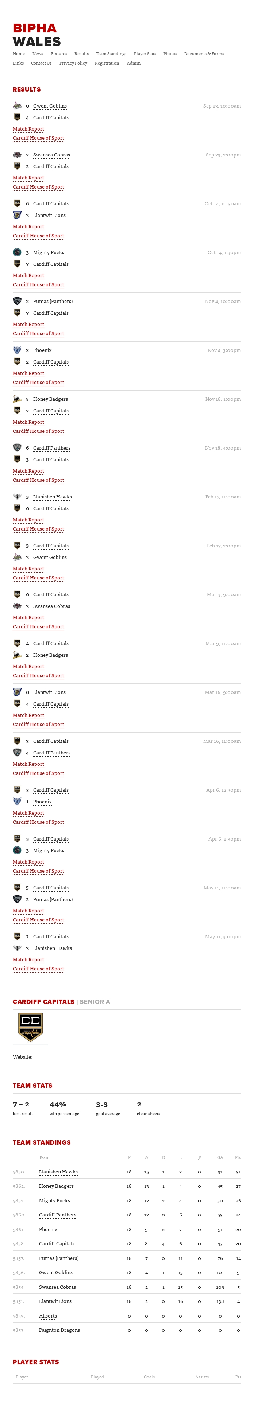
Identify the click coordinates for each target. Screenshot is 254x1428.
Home (19, 53)
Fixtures (59, 53)
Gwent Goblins (50, 105)
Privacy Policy (73, 62)
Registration (107, 62)
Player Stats (145, 53)
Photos (170, 53)
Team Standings (111, 53)
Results (81, 53)
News (37, 53)
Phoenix (42, 350)
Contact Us (41, 62)
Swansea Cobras (51, 154)
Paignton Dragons (59, 1330)
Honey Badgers (50, 399)
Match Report (28, 128)
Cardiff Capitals (51, 117)
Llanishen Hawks (52, 496)
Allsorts (48, 1315)
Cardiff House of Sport (38, 137)
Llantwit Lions (49, 215)
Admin (134, 62)
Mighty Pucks (48, 252)
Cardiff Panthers (51, 447)
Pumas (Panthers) (53, 301)
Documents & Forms (204, 53)
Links (18, 62)
